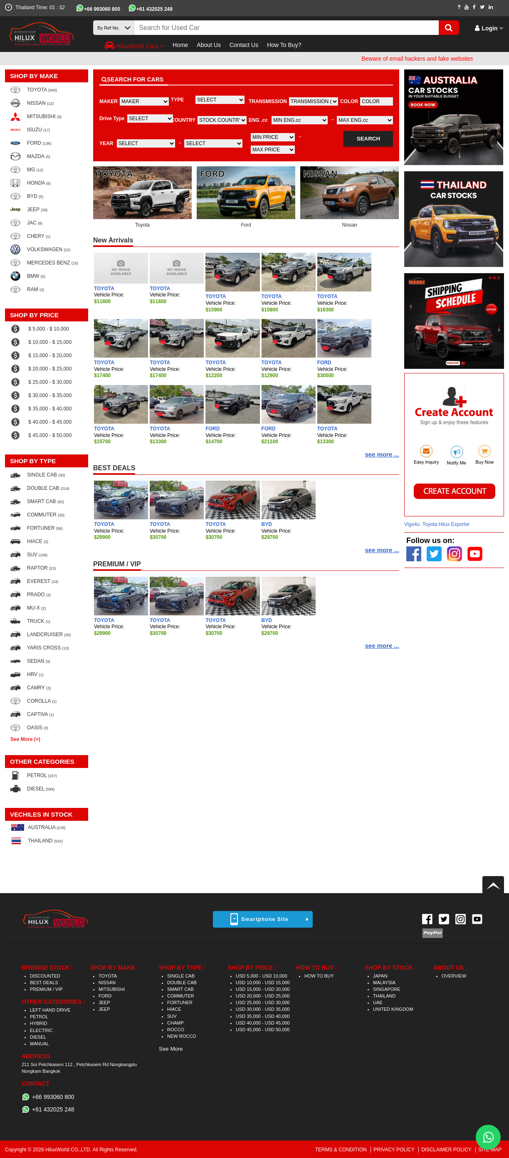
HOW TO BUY (319, 975)
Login (489, 28)
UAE (378, 1002)
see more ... (382, 454)
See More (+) (25, 739)
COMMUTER (180, 995)
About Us (209, 45)
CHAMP (175, 1022)
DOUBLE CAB (182, 982)
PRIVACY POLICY (394, 1150)
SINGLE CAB (181, 975)
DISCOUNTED (45, 975)
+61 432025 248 (154, 9)
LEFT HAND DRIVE (50, 1009)
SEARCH (368, 139)
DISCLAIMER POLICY (447, 1150)
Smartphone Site (264, 919)
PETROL (39, 1016)
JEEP (104, 1002)
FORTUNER (180, 1002)
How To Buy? (284, 45)
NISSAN (107, 982)
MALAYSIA (384, 982)
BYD (267, 524)
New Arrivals (113, 240)
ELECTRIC (41, 1030)
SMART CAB (180, 989)
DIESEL (38, 1037)
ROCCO (175, 1029)
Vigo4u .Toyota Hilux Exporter (437, 524)
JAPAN (380, 975)
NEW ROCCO (181, 1036)
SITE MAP (490, 1150)
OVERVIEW (454, 975)
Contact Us (244, 45)
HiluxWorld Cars (134, 45)
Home (180, 45)
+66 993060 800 (102, 9)
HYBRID (38, 1023)
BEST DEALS (114, 468)
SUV (172, 1016)
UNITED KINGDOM (393, 1009)
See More (171, 1049)
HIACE (174, 1009)
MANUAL (39, 1043)
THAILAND (384, 995)
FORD (324, 362)
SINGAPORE (386, 989)
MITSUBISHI (112, 989)
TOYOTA (104, 288)
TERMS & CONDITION (341, 1150)
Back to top (493, 884)
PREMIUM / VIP (117, 564)
